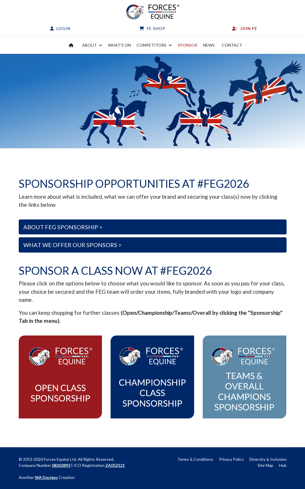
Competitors (151, 45)
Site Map (265, 465)
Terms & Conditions (195, 459)
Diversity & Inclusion (268, 459)
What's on (119, 45)
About (89, 45)
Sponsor (187, 45)
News (209, 45)
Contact (232, 45)
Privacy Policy (231, 459)
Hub (283, 465)
